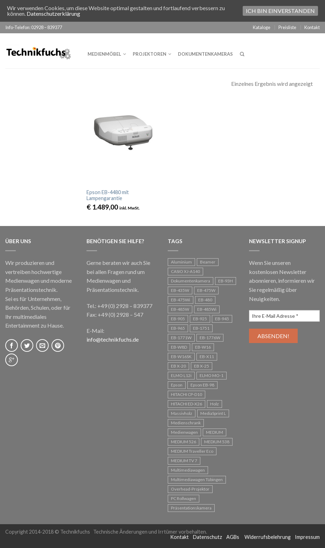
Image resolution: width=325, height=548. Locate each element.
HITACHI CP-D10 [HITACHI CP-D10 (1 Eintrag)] (186, 394)
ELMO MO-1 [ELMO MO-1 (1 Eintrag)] (211, 375)
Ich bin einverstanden (280, 10)
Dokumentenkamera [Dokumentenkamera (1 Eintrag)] (190, 280)
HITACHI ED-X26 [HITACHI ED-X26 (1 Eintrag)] (186, 403)
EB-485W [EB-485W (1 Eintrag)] (180, 309)
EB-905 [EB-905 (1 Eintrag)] (178, 318)
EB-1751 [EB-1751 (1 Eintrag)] (201, 328)
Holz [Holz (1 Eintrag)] (214, 403)
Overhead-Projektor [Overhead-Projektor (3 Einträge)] (190, 489)
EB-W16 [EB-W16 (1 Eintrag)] (203, 347)
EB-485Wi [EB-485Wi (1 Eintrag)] (206, 309)
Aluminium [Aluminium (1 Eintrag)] (181, 262)
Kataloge (261, 27)
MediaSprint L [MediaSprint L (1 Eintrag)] (213, 413)
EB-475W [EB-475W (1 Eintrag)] (206, 290)
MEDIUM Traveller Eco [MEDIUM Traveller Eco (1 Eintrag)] (192, 451)
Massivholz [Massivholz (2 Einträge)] (181, 413)
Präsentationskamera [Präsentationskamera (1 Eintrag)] (191, 508)
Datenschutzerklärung (53, 13)
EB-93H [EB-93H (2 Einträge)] (225, 280)
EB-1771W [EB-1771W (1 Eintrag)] (181, 337)
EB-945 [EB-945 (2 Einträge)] (222, 318)
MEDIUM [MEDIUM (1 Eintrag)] (214, 432)
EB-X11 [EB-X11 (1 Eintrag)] (207, 356)
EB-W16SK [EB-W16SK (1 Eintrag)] (181, 356)
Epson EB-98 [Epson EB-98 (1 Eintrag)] (202, 385)
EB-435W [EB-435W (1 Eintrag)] (180, 290)
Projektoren (149, 54)
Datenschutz (207, 537)
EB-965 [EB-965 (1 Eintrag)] (178, 328)
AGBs (232, 537)
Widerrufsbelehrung (267, 537)
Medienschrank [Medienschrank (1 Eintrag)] (186, 422)
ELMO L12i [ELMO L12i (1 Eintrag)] (181, 375)
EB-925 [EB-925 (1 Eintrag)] (200, 318)
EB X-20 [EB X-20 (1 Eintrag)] (178, 366)
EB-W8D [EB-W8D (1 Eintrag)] (179, 347)
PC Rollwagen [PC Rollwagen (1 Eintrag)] (183, 498)
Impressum (307, 537)
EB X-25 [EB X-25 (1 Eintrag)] (201, 366)
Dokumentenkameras (205, 54)
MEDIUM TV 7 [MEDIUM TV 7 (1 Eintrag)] (184, 460)
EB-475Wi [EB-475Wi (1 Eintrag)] (180, 299)
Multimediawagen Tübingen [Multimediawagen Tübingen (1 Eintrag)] (197, 479)
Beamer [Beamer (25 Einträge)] (207, 262)
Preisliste (287, 27)
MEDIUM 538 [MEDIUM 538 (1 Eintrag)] (216, 441)
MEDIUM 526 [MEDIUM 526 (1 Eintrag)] (183, 441)
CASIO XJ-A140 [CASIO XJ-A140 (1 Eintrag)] (185, 271)
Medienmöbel (104, 54)
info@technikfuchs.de (113, 339)
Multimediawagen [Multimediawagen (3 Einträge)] (188, 470)
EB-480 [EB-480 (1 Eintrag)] (205, 299)
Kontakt (312, 27)
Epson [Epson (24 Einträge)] (176, 385)
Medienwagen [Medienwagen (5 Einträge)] (184, 432)
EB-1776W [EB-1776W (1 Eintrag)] (210, 337)
